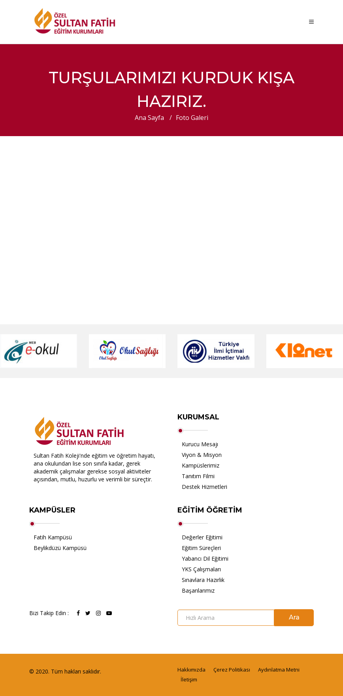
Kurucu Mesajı (200, 444)
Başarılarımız (198, 590)
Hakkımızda (191, 669)
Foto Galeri (192, 117)
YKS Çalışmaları (201, 569)
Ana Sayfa (149, 117)
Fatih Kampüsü (53, 537)
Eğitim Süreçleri (201, 548)
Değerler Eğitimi (202, 537)
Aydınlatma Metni (279, 669)
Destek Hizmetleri (204, 486)
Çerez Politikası (231, 669)
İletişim (189, 679)
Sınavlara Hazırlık (203, 580)
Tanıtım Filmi (198, 476)
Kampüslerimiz (200, 465)
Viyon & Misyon (202, 454)
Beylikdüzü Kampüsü (60, 548)
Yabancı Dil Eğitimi (205, 558)
